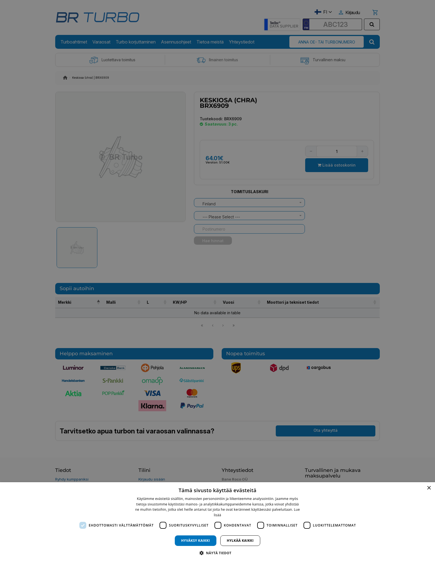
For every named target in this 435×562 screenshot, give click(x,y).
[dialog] (217, 522)
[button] (217, 552)
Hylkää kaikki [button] (240, 540)
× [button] (429, 488)
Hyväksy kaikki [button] (195, 540)
